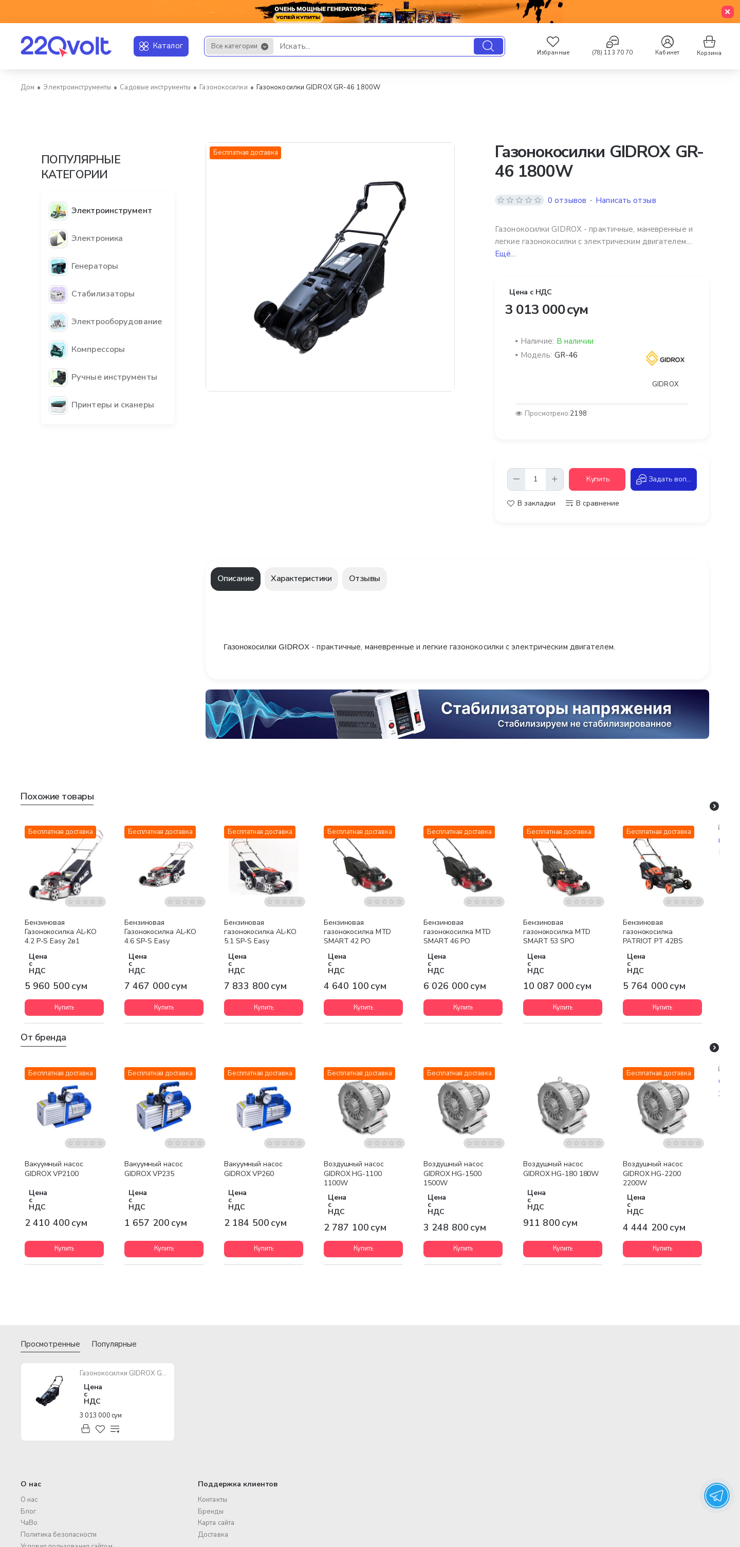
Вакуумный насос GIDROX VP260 (253, 1169)
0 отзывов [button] (567, 200)
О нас (31, 1484)
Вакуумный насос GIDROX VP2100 (54, 1169)
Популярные (114, 1344)
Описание (235, 578)
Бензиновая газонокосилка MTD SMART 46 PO (457, 932)
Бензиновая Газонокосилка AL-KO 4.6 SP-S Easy (160, 932)
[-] (516, 479)
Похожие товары (57, 797)
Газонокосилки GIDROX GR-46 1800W (124, 1373)
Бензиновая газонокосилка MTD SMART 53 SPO (556, 932)
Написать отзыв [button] (626, 200)
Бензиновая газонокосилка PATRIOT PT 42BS (653, 932)
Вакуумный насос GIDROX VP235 (153, 1169)
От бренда (43, 1037)
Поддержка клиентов (238, 1484)
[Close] (727, 12)
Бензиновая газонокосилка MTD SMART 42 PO (357, 932)
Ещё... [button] (505, 254)
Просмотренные (50, 1344)
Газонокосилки (223, 87)
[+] (554, 479)
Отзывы (364, 578)
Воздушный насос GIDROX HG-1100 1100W (354, 1173)
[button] (597, 479)
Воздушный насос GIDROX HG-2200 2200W (653, 1173)
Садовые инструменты (155, 87)
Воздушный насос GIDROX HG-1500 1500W (453, 1173)
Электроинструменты (77, 87)
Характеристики (301, 578)
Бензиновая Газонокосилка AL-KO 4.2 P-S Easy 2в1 (61, 932)
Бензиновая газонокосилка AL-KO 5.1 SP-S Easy (260, 932)
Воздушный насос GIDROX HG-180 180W (561, 1169)
